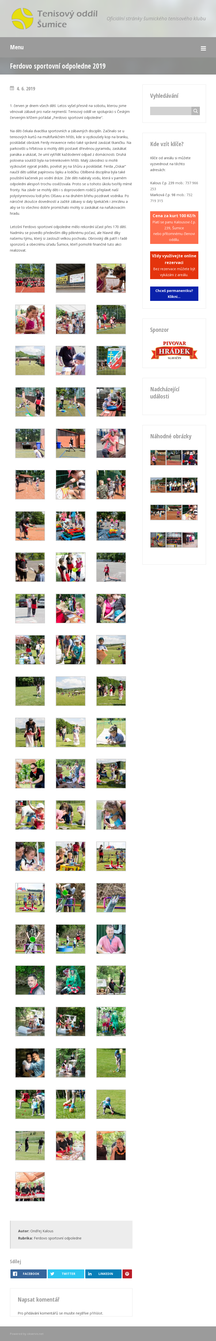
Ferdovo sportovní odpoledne (58, 1238)
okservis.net (35, 1334)
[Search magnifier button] (195, 111)
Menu (17, 47)
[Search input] (172, 111)
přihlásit (96, 1313)
